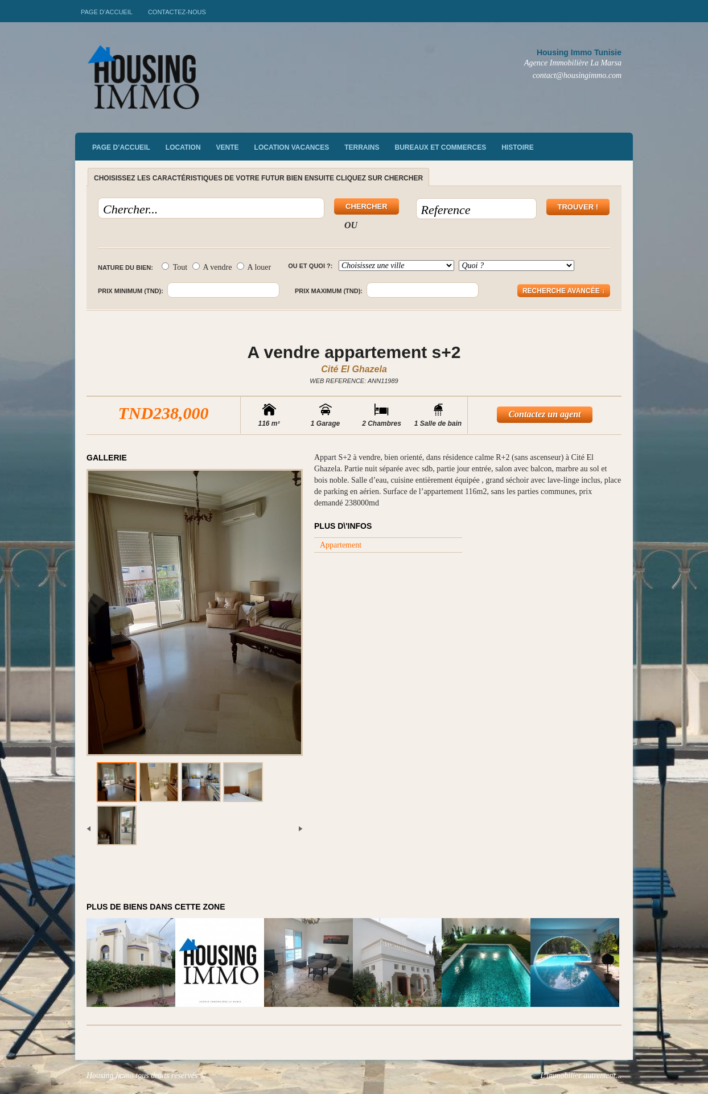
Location (183, 147)
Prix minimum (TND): (130, 290)
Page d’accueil (107, 12)
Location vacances (292, 147)
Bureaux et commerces (441, 147)
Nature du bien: (125, 267)
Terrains (361, 147)
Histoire (517, 147)
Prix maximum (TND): (329, 290)
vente (227, 147)
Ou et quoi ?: (310, 265)
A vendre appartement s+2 (354, 352)
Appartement (340, 545)
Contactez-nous (177, 12)
